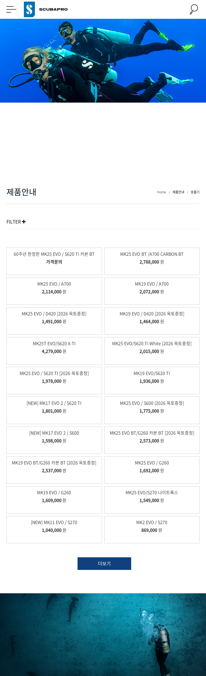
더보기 (104, 563)
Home (162, 192)
